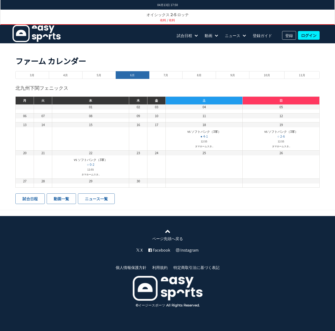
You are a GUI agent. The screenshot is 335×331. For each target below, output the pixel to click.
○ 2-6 (280, 136)
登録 (289, 35)
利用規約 (160, 267)
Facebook (159, 250)
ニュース (232, 35)
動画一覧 (61, 199)
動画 (208, 35)
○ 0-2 (90, 164)
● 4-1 (204, 136)
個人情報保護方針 (131, 267)
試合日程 (184, 35)
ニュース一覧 (96, 199)
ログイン (308, 35)
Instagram (187, 250)
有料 (163, 20)
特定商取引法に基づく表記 (196, 267)
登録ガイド (262, 35)
